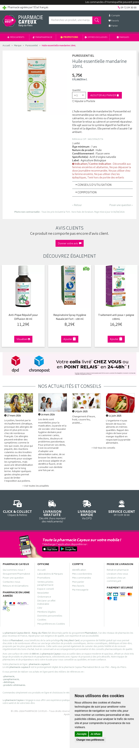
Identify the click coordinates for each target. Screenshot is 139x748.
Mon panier (78, 582)
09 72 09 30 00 (121, 507)
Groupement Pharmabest (16, 574)
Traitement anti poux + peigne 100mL (115, 317)
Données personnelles (49, 616)
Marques (123, 37)
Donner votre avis (69, 244)
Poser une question (13, 578)
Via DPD (87, 509)
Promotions (69, 37)
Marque (17, 46)
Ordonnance (44, 597)
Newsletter (43, 593)
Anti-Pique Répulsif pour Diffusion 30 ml (22, 317)
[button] (79, 95)
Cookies (41, 620)
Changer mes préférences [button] (90, 739)
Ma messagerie (80, 590)
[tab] (102, 185)
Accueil (6, 46)
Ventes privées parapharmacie (45, 583)
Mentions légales (46, 612)
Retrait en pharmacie (118, 570)
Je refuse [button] (95, 734)
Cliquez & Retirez (17, 507)
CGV (39, 608)
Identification (79, 570)
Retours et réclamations (15, 586)
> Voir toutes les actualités (35, 486)
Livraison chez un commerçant (116, 579)
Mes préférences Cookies (51, 624)
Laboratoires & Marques (50, 574)
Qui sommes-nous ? (14, 570)
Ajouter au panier (104, 95)
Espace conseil (45, 589)
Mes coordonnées (82, 574)
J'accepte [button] (81, 734)
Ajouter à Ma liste (83, 101)
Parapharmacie (42, 37)
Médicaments (15, 37)
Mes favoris (78, 586)
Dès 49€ (52, 510)
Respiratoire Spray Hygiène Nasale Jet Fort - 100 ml (68, 317)
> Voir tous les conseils (103, 448)
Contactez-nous (11, 582)
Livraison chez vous (117, 574)
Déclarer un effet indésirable (46, 602)
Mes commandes (81, 578)
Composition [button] (86, 192)
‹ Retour (77, 205)
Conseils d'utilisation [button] (93, 185)
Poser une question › (121, 205)
